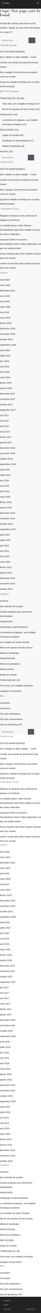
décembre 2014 (7, 578)
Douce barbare (7, 254)
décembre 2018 (7, 328)
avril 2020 (5, 301)
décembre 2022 (7, 290)
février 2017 (6, 437)
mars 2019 (5, 318)
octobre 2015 (6, 524)
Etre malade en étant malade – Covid (18, 57)
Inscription (5, 703)
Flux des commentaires (11, 719)
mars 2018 (5, 377)
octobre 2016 (6, 459)
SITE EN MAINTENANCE (12, 51)
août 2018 (5, 350)
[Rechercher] (32, 40)
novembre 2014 (7, 583)
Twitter (5, 1305)
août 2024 (5, 280)
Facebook (6, 1309)
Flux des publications (10, 714)
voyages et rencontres (11, 691)
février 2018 (6, 383)
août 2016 (5, 469)
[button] (38, 3)
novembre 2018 (7, 334)
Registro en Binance (10, 216)
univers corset (7, 263)
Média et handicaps (11, 146)
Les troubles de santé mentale (14, 642)
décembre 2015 (7, 513)
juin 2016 (4, 480)
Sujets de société (10, 135)
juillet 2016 (5, 475)
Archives (4, 151)
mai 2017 (4, 421)
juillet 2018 (5, 356)
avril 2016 (5, 491)
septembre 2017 (8, 410)
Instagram (7, 1300)
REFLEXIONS (7, 130)
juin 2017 (4, 415)
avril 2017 (5, 426)
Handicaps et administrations (16, 140)
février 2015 (6, 567)
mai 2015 (4, 551)
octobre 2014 (6, 589)
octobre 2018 (6, 339)
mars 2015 (5, 562)
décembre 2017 (7, 393)
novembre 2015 (7, 518)
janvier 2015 (6, 573)
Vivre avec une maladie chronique (18, 104)
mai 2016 (4, 486)
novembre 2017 (7, 399)
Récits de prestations (10, 664)
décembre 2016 (7, 448)
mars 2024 (5, 285)
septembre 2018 (8, 345)
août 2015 (5, 535)
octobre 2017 (6, 404)
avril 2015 (5, 556)
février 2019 (6, 323)
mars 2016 (5, 497)
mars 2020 (5, 307)
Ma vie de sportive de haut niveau (18, 109)
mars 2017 (5, 431)
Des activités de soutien (11, 606)
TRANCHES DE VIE (10, 98)
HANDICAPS (6, 114)
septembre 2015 (8, 529)
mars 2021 (5, 296)
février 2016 (6, 502)
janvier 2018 (6, 388)
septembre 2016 (8, 464)
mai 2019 (4, 312)
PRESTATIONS (7, 658)
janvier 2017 (6, 442)
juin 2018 (4, 361)
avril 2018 (5, 372)
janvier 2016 (6, 507)
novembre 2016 (7, 453)
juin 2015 (4, 545)
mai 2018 (4, 366)
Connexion (5, 708)
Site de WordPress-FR (11, 724)
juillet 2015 (5, 540)
